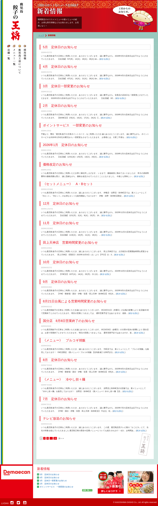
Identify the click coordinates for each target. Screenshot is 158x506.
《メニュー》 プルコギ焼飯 (64, 340)
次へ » (61, 438)
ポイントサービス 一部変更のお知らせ (72, 125)
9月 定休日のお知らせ (60, 282)
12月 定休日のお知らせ (61, 203)
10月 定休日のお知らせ (61, 262)
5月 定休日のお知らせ (60, 47)
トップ (41, 35)
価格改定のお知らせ (57, 164)
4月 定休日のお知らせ (60, 66)
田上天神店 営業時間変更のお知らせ (70, 242)
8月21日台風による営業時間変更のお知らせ (75, 301)
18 (55, 438)
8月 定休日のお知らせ (60, 360)
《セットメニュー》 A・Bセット (68, 184)
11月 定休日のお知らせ (61, 223)
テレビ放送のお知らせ (59, 418)
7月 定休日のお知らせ (60, 399)
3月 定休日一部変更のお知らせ (66, 86)
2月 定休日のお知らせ (60, 105)
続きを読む (104, 59)
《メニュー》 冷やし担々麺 (64, 379)
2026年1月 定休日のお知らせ (65, 145)
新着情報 (43, 469)
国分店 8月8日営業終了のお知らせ (69, 321)
